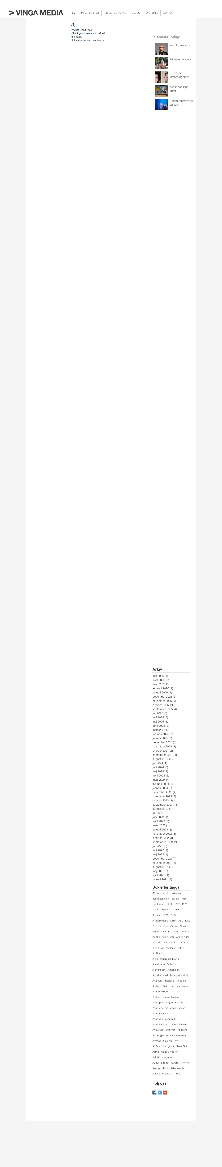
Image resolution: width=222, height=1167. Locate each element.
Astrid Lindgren (169, 1051)
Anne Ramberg (160, 1024)
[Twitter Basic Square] (160, 1093)
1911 (169, 904)
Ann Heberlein (160, 1008)
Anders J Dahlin (161, 986)
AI (160, 926)
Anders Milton (160, 991)
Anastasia (169, 980)
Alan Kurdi (169, 942)
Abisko (156, 936)
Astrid (155, 1051)
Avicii (165, 1068)
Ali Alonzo (157, 953)
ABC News (184, 920)
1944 (155, 909)
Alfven (182, 948)
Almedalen (173, 969)
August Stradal (160, 1062)
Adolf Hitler (168, 936)
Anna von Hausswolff (164, 1018)
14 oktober (158, 904)
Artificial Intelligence (163, 1046)
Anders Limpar (180, 986)
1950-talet (165, 909)
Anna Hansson (178, 1008)
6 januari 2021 (160, 915)
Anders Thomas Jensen (165, 997)
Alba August (183, 942)
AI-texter (184, 926)
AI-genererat (170, 926)
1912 (177, 904)
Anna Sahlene (160, 1013)
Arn (176, 1040)
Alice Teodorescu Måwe (165, 958)
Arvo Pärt (182, 1046)
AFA (154, 926)
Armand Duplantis (162, 1040)
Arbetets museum (176, 1035)
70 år (173, 915)
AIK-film (156, 931)
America (157, 980)
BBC (178, 1073)
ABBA (173, 920)
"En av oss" (158, 893)
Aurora (174, 1062)
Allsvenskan (158, 969)
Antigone (182, 1029)
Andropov (157, 1002)
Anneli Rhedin (179, 1024)
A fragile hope (160, 920)
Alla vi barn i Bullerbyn (164, 964)
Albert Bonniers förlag (164, 948)
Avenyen (185, 1062)
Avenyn (156, 1068)
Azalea (156, 1073)
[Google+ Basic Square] (165, 1093)
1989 (176, 909)
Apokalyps (158, 1035)
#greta (175, 898)
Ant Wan (171, 1029)
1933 (184, 904)
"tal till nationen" (161, 898)
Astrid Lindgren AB (162, 1057)
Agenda (156, 942)
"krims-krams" (174, 893)
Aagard (185, 931)
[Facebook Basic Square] (154, 1093)
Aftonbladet (182, 936)
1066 (184, 898)
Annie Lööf (158, 1029)
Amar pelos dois (179, 975)
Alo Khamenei (160, 975)
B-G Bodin (167, 1073)
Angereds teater (174, 1002)
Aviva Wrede (177, 1068)
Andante (181, 980)
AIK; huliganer (171, 931)
